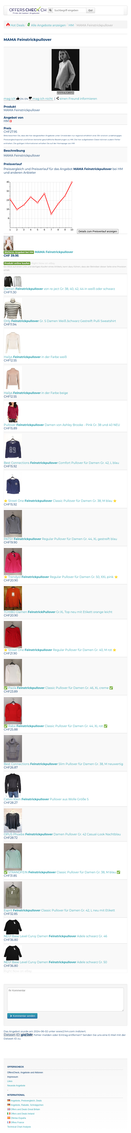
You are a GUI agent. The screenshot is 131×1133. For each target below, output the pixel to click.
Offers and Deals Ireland (20, 1113)
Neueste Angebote (16, 1085)
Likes (9, 1081)
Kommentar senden (22, 1015)
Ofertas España (16, 1118)
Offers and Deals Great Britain (23, 1109)
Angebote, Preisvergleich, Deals (24, 1100)
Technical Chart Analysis (19, 1127)
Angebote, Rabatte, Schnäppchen (25, 1105)
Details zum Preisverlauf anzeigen (97, 231)
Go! (90, 10)
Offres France (15, 1122)
